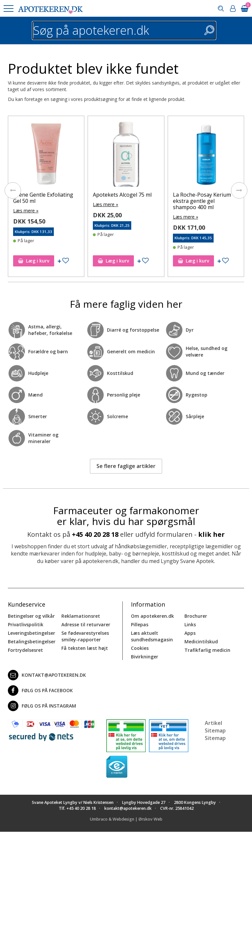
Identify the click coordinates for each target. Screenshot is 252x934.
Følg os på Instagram (42, 706)
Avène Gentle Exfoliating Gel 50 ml (43, 197)
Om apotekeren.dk (152, 616)
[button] (8, 8)
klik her (211, 534)
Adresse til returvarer (85, 624)
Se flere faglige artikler (126, 466)
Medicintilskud (201, 641)
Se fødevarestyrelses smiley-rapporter (85, 636)
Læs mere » (25, 210)
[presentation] (13, 190)
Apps (190, 633)
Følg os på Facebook (40, 690)
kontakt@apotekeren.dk (47, 675)
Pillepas (139, 624)
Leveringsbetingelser (31, 633)
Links (190, 624)
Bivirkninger (144, 656)
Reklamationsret (80, 616)
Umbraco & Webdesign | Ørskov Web (126, 819)
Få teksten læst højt (84, 648)
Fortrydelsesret (25, 650)
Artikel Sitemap (215, 726)
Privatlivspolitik (25, 624)
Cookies (140, 648)
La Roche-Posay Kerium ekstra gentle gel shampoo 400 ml (202, 201)
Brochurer (195, 616)
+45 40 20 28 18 (95, 534)
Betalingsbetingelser (31, 641)
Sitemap (215, 738)
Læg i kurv (33, 261)
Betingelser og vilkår (31, 616)
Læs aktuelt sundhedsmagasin (152, 636)
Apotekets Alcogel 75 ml (122, 194)
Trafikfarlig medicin (207, 650)
